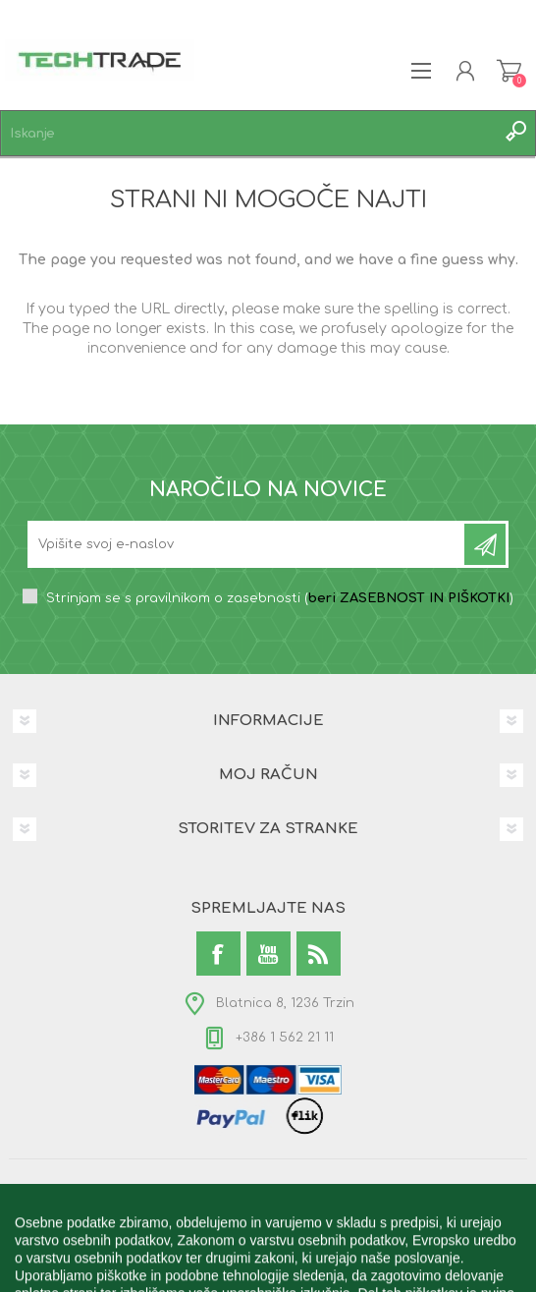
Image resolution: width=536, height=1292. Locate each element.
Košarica (509, 70)
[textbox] (248, 133)
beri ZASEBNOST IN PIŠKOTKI (408, 598)
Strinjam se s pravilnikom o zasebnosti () (279, 598)
